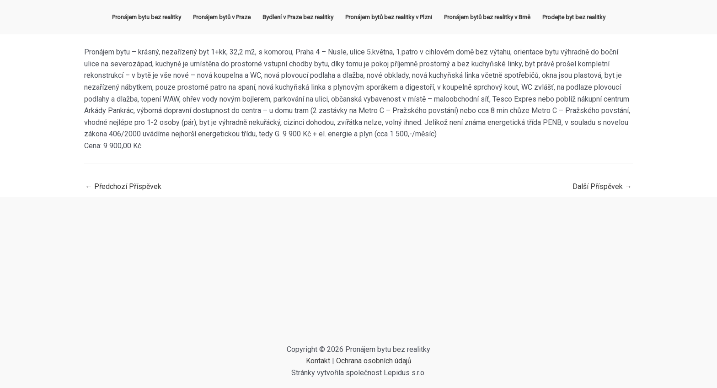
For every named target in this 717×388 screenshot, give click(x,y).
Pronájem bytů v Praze (222, 17)
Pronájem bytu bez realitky (146, 17)
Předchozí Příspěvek (123, 186)
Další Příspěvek (602, 186)
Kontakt (318, 360)
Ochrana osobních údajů (374, 360)
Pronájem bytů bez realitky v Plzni (388, 17)
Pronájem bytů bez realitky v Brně (487, 17)
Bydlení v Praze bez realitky (297, 17)
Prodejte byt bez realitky (573, 17)
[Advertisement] (358, 275)
